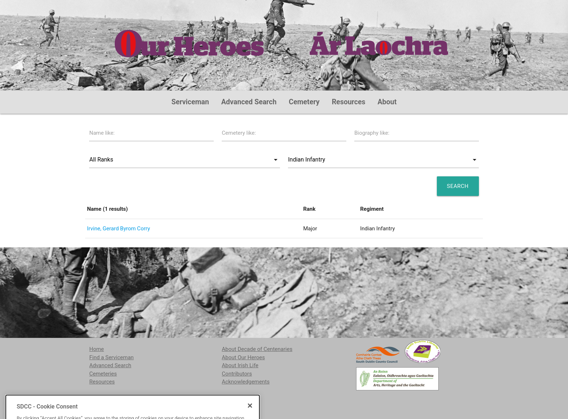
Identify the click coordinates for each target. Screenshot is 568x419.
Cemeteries (103, 373)
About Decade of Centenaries (257, 349)
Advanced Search (249, 102)
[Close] (250, 414)
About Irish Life (240, 365)
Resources (349, 102)
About (387, 102)
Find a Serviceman (111, 357)
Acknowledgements (246, 381)
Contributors (237, 373)
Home (96, 349)
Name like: (101, 133)
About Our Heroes (243, 357)
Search (458, 186)
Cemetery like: (239, 133)
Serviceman (190, 102)
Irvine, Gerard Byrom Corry (118, 228)
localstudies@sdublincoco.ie (148, 400)
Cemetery (304, 102)
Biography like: (371, 133)
